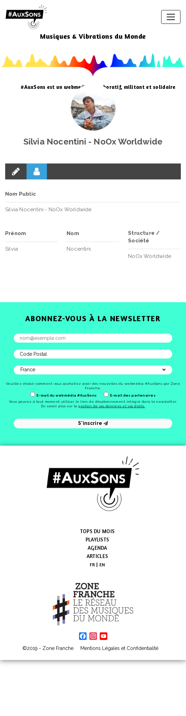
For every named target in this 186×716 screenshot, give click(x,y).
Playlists (97, 539)
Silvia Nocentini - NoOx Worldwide (93, 142)
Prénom (15, 233)
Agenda (97, 548)
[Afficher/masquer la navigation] (170, 17)
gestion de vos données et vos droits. (111, 406)
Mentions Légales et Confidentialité (119, 648)
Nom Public (20, 194)
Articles (97, 556)
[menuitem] (92, 564)
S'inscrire (93, 423)
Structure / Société (143, 237)
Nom (73, 233)
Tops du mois (97, 531)
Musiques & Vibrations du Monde (93, 36)
